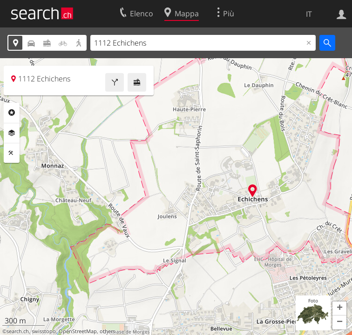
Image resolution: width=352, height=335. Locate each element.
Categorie (12, 112)
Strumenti (12, 153)
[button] (339, 308)
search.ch (18, 331)
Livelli (12, 133)
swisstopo (44, 331)
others (107, 331)
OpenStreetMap (78, 331)
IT (309, 14)
